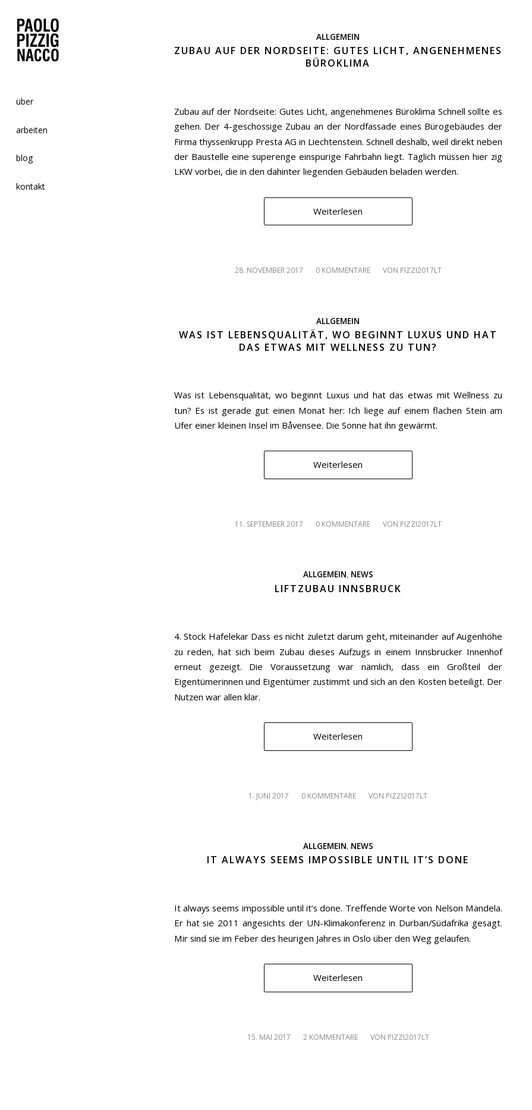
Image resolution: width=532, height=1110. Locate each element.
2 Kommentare (330, 1037)
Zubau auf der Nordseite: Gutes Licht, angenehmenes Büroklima (338, 57)
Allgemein (338, 37)
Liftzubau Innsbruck (338, 588)
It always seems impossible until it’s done (338, 859)
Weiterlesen (338, 211)
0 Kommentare (343, 270)
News (362, 574)
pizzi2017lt (421, 270)
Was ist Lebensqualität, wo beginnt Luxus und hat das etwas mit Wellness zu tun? (338, 341)
